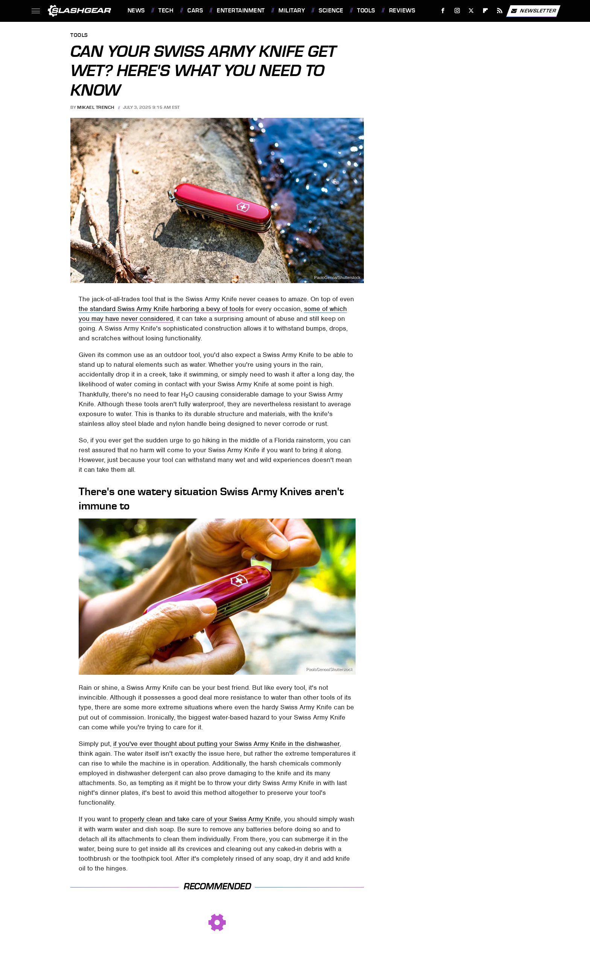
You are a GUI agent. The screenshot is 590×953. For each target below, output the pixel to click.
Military (291, 10)
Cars (195, 10)
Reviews (402, 10)
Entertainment (241, 10)
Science (331, 10)
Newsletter (533, 11)
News (136, 10)
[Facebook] (442, 11)
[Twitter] (471, 11)
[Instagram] (457, 11)
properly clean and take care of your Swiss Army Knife (200, 819)
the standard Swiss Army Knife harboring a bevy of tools (161, 309)
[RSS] (499, 11)
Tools (366, 10)
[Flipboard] (485, 11)
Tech (165, 10)
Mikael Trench (95, 107)
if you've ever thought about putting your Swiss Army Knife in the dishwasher (226, 744)
